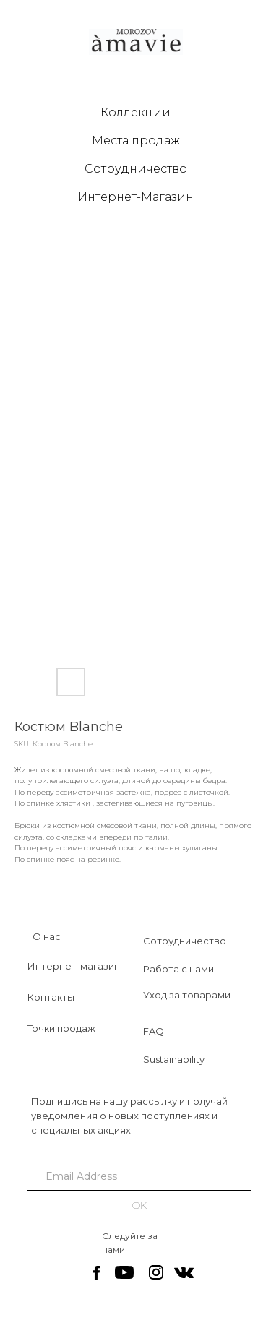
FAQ (153, 1031)
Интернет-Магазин (136, 197)
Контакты (50, 997)
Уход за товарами (187, 995)
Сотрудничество (136, 169)
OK (139, 1205)
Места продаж (136, 140)
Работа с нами (178, 969)
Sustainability (174, 1059)
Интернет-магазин (73, 966)
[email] (139, 1176)
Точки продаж (61, 1028)
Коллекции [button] (135, 112)
